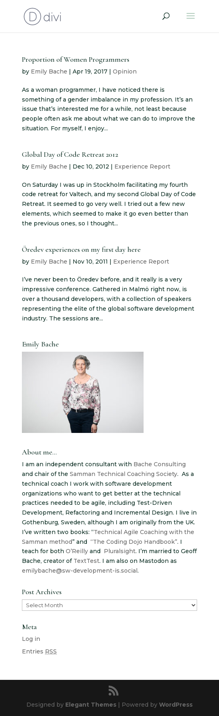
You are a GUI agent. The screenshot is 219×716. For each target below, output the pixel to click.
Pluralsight (119, 551)
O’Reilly (77, 551)
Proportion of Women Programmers (75, 59)
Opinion (125, 71)
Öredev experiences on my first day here (81, 249)
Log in (31, 638)
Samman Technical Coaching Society (123, 474)
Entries (39, 651)
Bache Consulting (159, 464)
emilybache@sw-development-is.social (79, 570)
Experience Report (142, 166)
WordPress (176, 704)
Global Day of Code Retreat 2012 (70, 154)
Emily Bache (49, 71)
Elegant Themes (90, 704)
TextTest (86, 561)
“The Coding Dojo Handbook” (133, 541)
